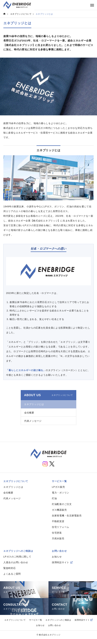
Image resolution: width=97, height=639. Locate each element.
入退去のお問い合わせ (15, 562)
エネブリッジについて (15, 481)
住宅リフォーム (60, 527)
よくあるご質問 (12, 573)
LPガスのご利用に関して (17, 556)
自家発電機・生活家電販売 (67, 515)
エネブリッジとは (34, 404)
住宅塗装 (57, 532)
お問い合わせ (59, 551)
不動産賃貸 (58, 521)
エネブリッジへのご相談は (18, 551)
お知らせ (57, 556)
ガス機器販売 (59, 509)
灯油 (54, 498)
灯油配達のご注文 (62, 504)
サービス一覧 (59, 481)
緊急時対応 (9, 568)
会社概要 (29, 412)
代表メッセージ (33, 421)
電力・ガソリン (60, 492)
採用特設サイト (60, 562)
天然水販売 (58, 538)
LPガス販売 (58, 487)
